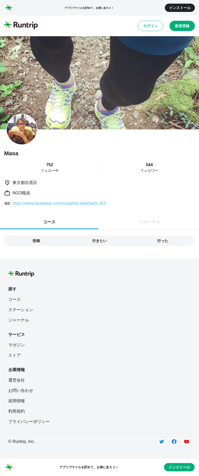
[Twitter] (162, 441)
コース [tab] (49, 222)
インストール (180, 8)
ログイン (150, 26)
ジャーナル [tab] (149, 222)
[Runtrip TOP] (21, 25)
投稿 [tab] (36, 241)
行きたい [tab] (99, 241)
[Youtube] (186, 441)
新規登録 (182, 26)
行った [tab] (162, 241)
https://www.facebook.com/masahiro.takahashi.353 (59, 203)
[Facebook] (174, 441)
